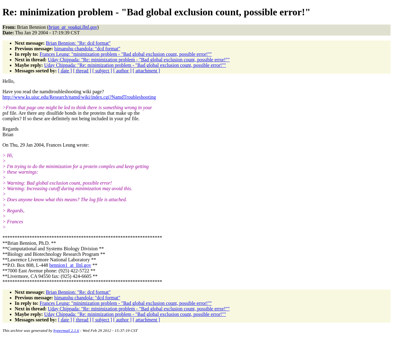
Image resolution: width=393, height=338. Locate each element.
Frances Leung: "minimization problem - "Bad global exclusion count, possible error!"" (126, 54)
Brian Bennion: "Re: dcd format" (78, 43)
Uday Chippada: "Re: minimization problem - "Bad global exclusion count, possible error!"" (139, 59)
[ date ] (65, 70)
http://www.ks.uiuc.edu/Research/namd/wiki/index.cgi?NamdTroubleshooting (79, 97)
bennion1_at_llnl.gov (70, 265)
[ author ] (122, 70)
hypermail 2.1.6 (66, 330)
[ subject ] (102, 70)
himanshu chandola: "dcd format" (87, 48)
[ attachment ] (146, 70)
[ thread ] (82, 70)
